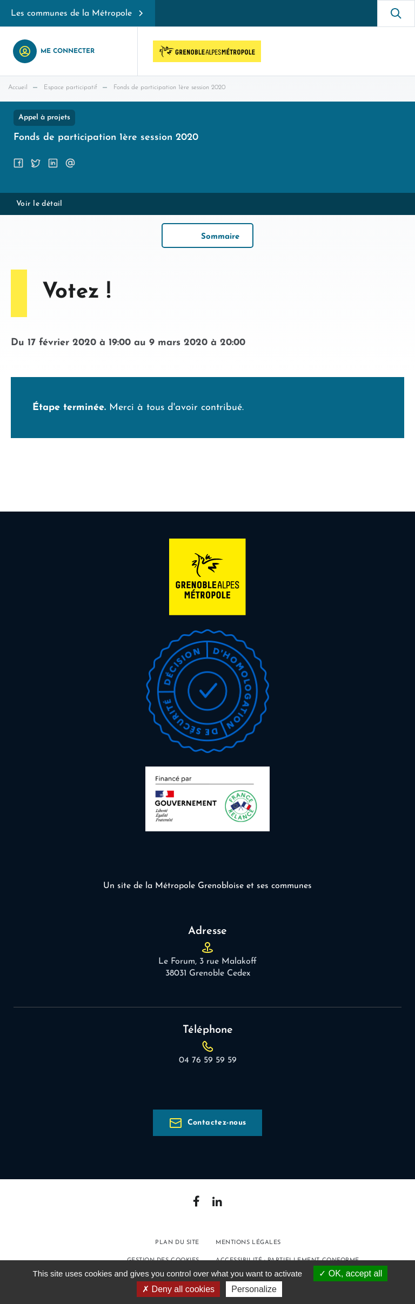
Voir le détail (39, 204)
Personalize (254, 1289)
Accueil (18, 87)
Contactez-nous (217, 1123)
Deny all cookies (178, 1289)
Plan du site (177, 1243)
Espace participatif (70, 87)
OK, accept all (350, 1273)
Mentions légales (248, 1243)
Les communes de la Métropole (71, 13)
